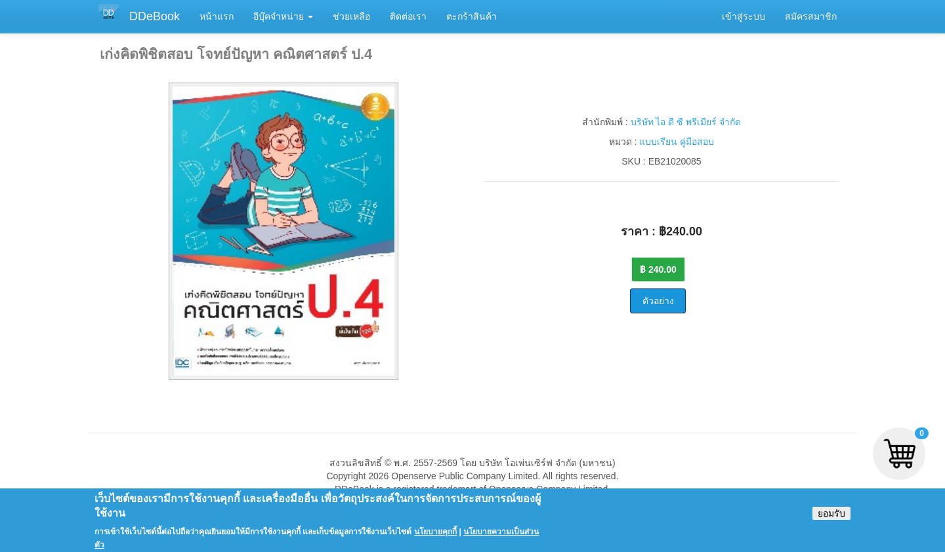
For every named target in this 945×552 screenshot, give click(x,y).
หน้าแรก (217, 16)
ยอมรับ (831, 517)
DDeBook (154, 16)
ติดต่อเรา (408, 16)
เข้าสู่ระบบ (743, 16)
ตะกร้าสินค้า (471, 16)
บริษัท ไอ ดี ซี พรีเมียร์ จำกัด (686, 122)
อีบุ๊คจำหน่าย (283, 16)
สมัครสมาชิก (811, 16)
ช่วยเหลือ (351, 16)
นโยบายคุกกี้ (435, 535)
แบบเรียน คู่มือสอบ (676, 141)
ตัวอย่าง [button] (658, 301)
